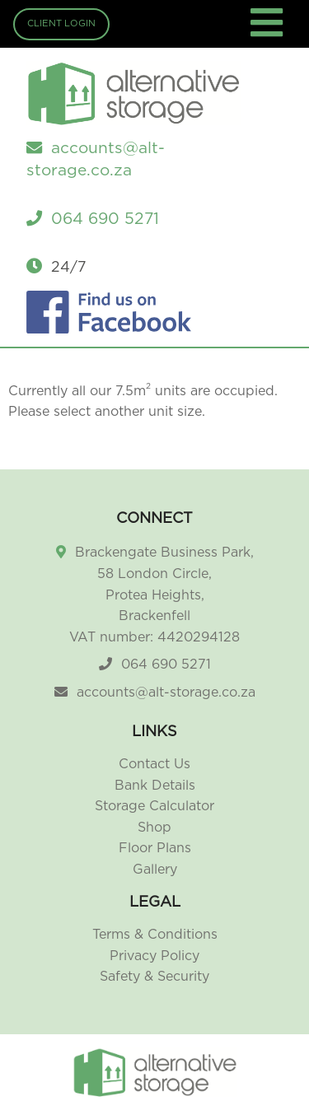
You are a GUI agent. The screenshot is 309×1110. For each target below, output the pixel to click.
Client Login (61, 23)
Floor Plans (155, 848)
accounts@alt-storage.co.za (166, 692)
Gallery (155, 869)
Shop (154, 827)
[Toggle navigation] (269, 32)
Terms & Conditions (155, 934)
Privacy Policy (154, 956)
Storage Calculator (154, 806)
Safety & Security (154, 976)
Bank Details (155, 785)
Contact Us (154, 764)
